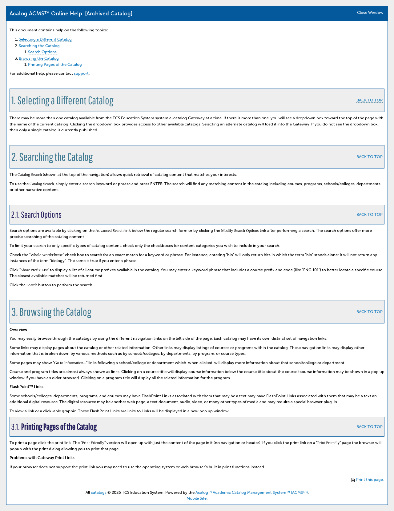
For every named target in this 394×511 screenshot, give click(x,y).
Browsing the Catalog (39, 58)
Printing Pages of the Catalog (55, 64)
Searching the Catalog (39, 45)
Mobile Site (197, 498)
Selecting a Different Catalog (45, 39)
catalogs (99, 492)
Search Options (42, 52)
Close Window (370, 12)
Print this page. (368, 479)
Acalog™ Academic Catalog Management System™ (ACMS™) (251, 492)
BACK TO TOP (369, 100)
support (81, 73)
